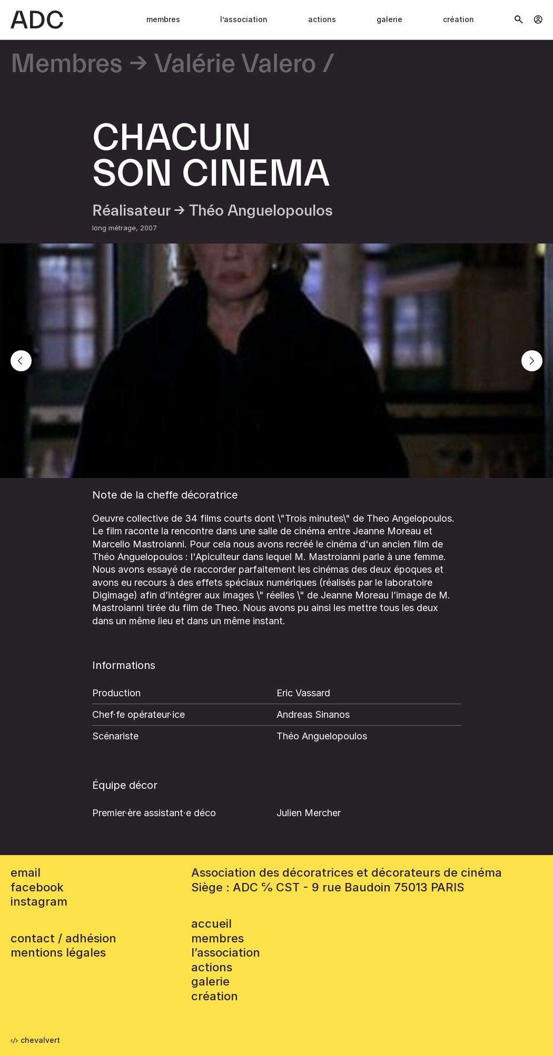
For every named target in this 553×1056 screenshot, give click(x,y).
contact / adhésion (63, 938)
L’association (244, 19)
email (26, 872)
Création (458, 19)
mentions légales (58, 952)
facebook (37, 887)
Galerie (389, 19)
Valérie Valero (235, 64)
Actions (322, 19)
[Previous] (21, 360)
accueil (211, 923)
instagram (39, 901)
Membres (163, 19)
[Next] (531, 360)
